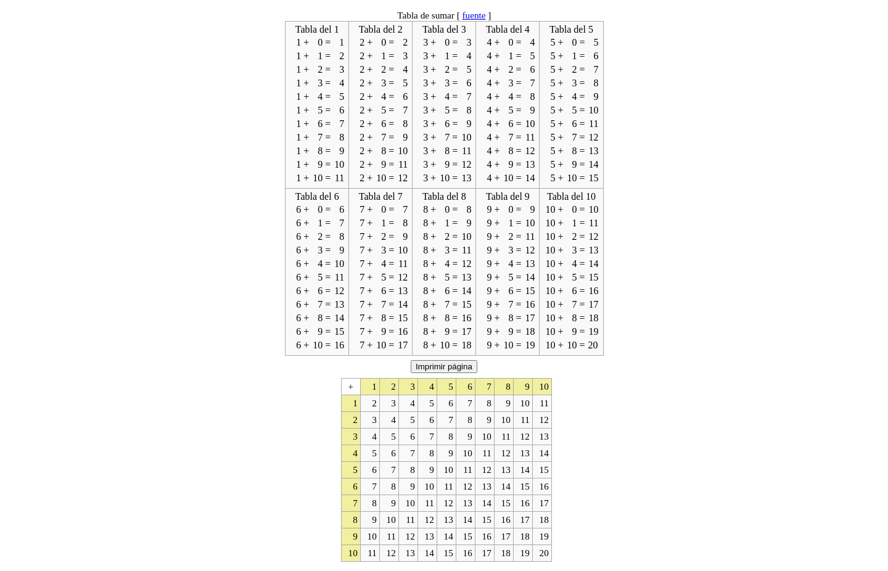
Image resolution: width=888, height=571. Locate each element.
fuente (474, 15)
